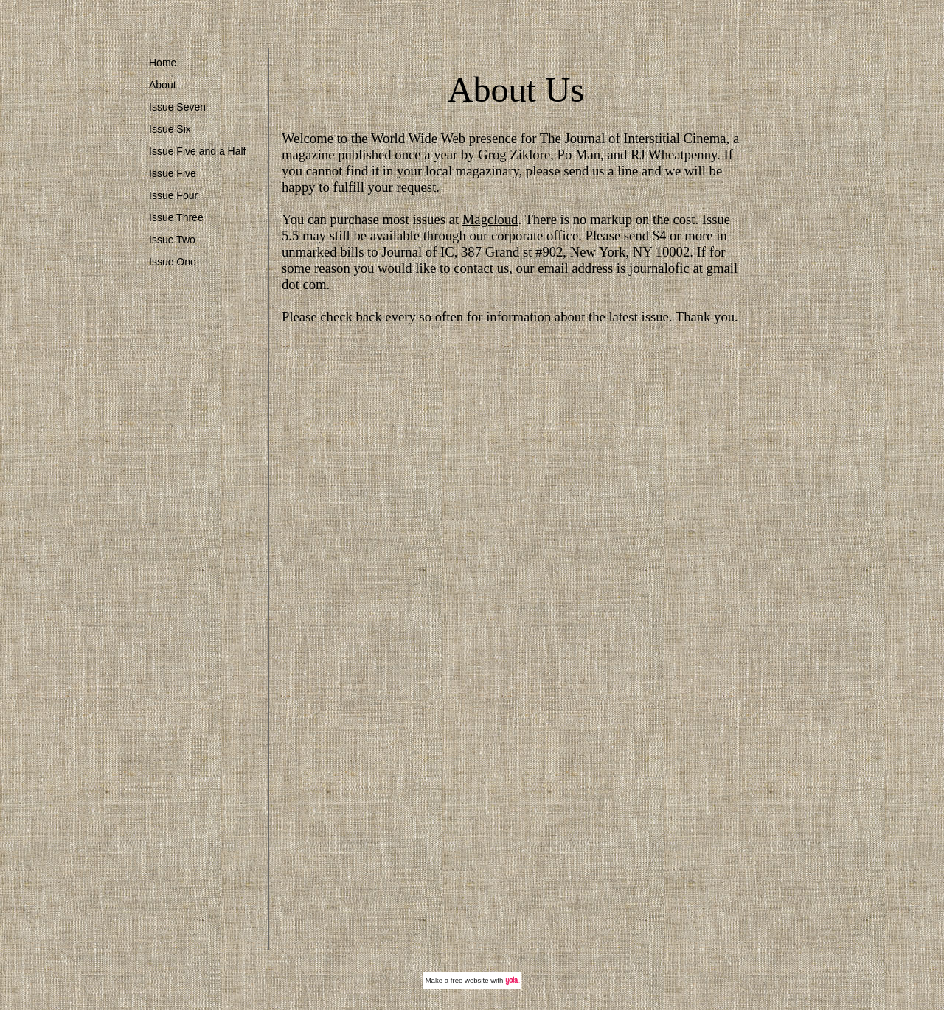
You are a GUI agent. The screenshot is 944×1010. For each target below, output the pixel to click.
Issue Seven (177, 107)
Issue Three (176, 217)
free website (470, 980)
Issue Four (173, 195)
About (162, 85)
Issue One (172, 262)
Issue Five (172, 173)
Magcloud (490, 219)
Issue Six (170, 129)
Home (162, 63)
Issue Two (172, 239)
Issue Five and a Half (197, 151)
